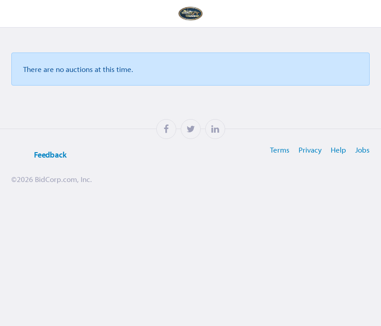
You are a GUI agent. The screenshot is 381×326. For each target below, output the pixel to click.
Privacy (310, 149)
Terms (279, 149)
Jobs (362, 149)
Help (338, 149)
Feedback (39, 155)
